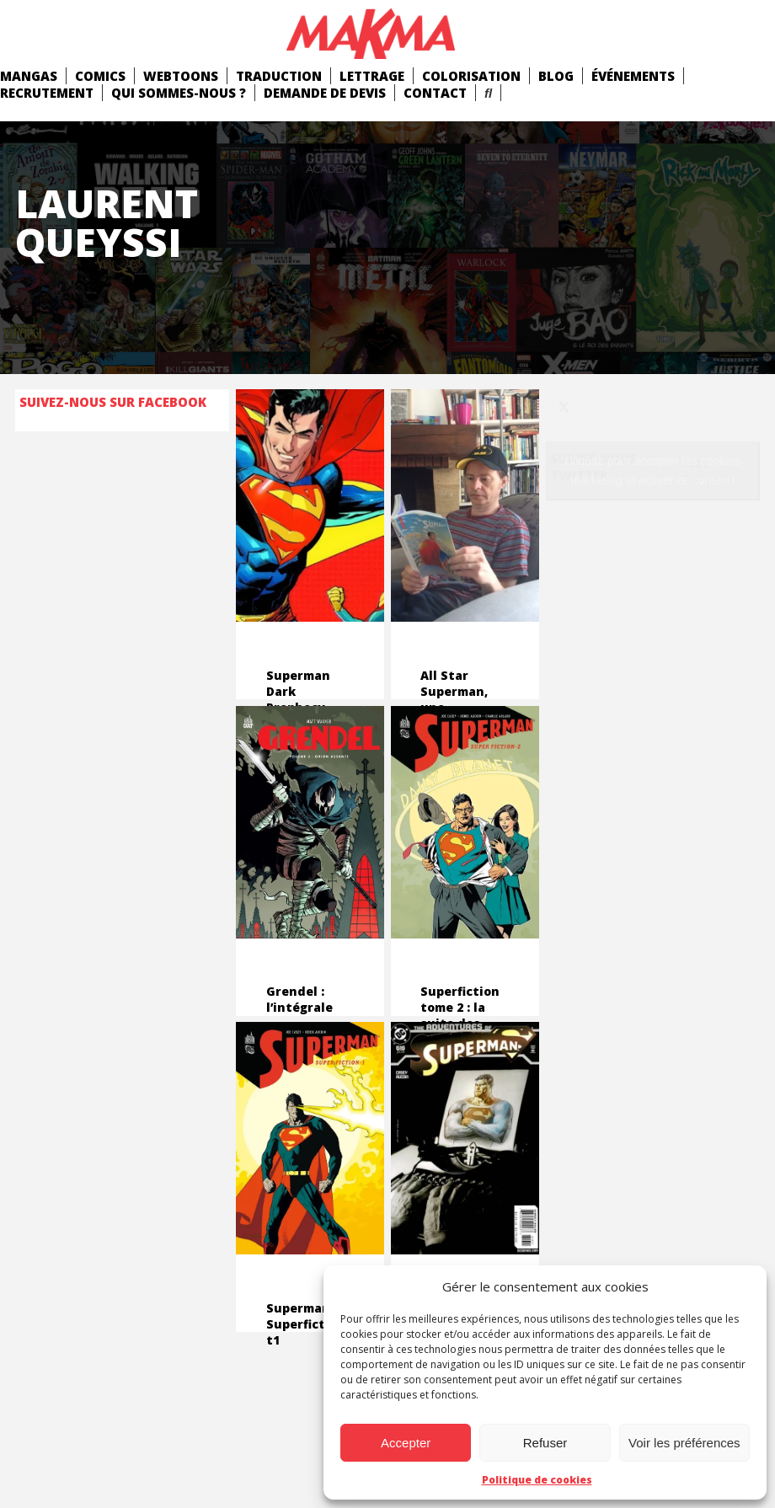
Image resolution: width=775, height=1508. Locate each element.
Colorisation (471, 75)
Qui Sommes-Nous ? (178, 92)
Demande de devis (325, 92)
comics (100, 75)
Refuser (545, 1443)
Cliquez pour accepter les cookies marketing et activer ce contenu (652, 470)
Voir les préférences (684, 1443)
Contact (435, 92)
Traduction (279, 75)
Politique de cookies (537, 1480)
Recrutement (47, 92)
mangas (28, 75)
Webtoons (180, 75)
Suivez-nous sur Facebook (112, 401)
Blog (556, 75)
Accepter (405, 1443)
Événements (633, 75)
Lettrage (371, 75)
